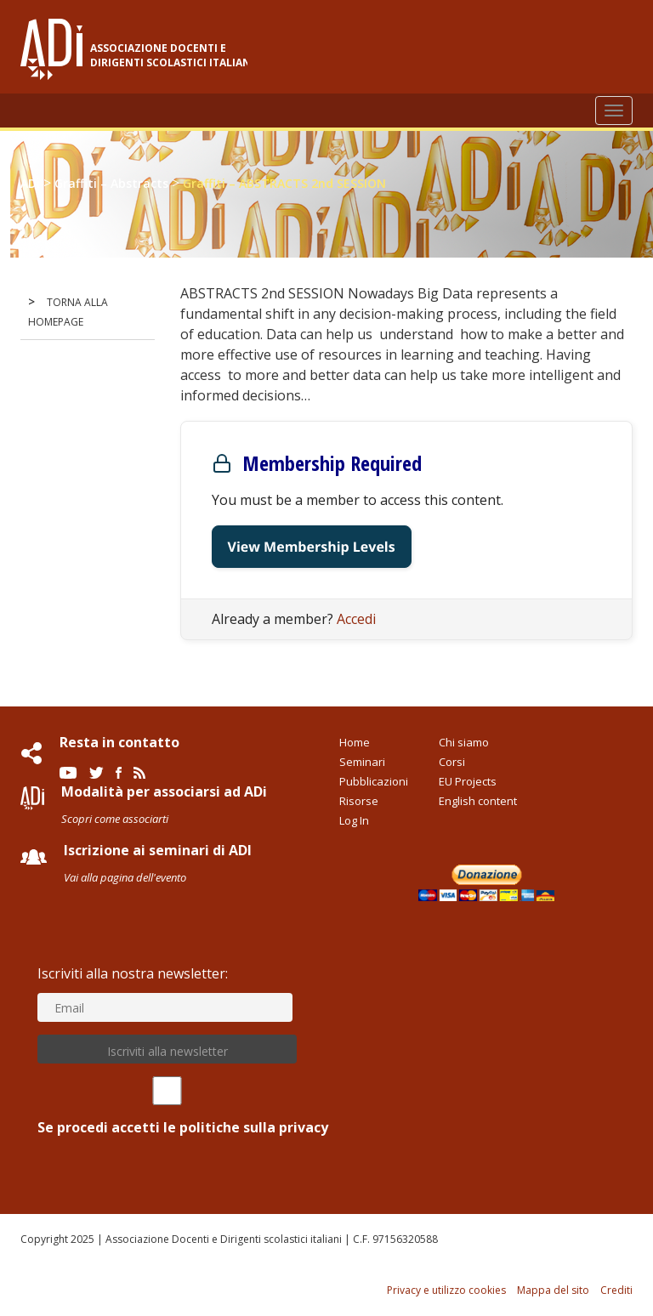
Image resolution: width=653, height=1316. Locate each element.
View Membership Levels (311, 546)
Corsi (452, 761)
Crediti (616, 1290)
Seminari (362, 761)
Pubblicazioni (373, 781)
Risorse (358, 800)
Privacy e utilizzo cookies (446, 1290)
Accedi (356, 619)
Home (354, 742)
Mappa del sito (553, 1290)
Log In (354, 820)
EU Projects (468, 781)
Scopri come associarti (114, 818)
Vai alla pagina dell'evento (125, 877)
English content (478, 800)
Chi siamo (464, 742)
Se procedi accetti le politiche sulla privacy (167, 1106)
